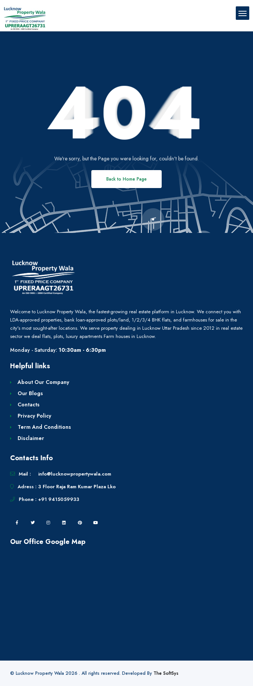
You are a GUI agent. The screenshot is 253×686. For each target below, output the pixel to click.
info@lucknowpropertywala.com (74, 473)
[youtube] (95, 522)
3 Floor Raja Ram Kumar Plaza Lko (77, 486)
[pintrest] (79, 522)
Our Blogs (30, 393)
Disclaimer (31, 438)
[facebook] (17, 522)
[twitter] (32, 522)
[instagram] (48, 522)
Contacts (29, 404)
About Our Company (43, 382)
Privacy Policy (34, 415)
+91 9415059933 (58, 499)
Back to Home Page (126, 179)
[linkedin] (64, 522)
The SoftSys (166, 673)
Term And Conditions (44, 427)
